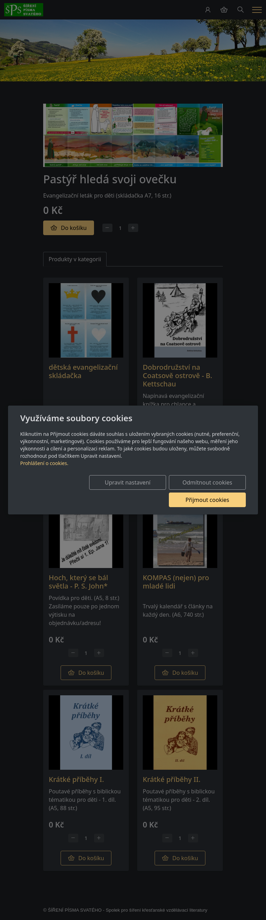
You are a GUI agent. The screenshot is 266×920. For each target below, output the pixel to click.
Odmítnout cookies (143, 491)
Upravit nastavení (73, 491)
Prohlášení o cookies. (44, 472)
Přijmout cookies (212, 491)
